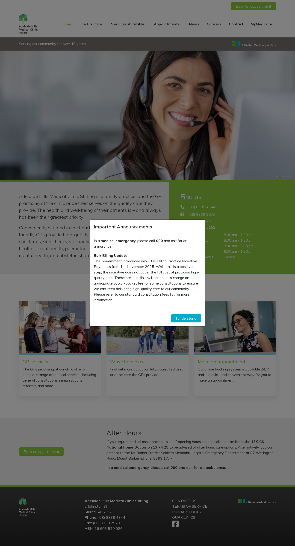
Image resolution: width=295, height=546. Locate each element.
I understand (186, 318)
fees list (168, 294)
